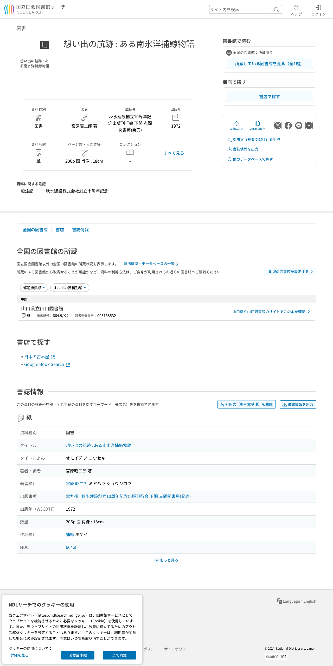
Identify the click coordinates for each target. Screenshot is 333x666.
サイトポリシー (177, 648)
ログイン (318, 9)
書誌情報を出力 (242, 149)
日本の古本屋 (39, 356)
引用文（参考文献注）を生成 (253, 139)
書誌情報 (80, 229)
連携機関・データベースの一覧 (152, 264)
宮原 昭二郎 (77, 483)
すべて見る (173, 153)
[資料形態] (69, 287)
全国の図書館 (35, 229)
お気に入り (236, 125)
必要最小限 (78, 655)
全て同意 (119, 655)
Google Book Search (47, 364)
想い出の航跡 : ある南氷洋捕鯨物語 (98, 445)
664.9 (71, 547)
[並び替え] (34, 287)
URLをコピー (257, 125)
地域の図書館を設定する (292, 272)
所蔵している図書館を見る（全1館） (269, 63)
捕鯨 (70, 534)
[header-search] (245, 9)
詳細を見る (19, 655)
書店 (60, 229)
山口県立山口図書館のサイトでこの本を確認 (272, 311)
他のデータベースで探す (250, 159)
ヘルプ (296, 9)
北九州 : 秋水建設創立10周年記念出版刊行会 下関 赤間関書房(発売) (128, 496)
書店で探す (269, 96)
